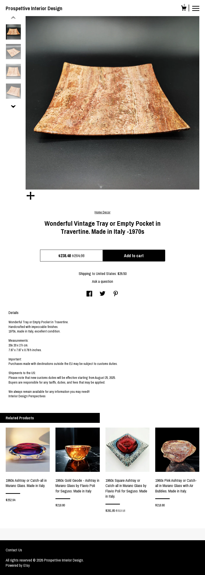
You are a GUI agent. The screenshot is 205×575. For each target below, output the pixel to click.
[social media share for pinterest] (115, 294)
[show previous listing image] (13, 18)
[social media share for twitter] (102, 294)
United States (106, 273)
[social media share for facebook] (89, 294)
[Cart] (183, 8)
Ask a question (102, 281)
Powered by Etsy (18, 565)
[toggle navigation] (195, 8)
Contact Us (14, 550)
